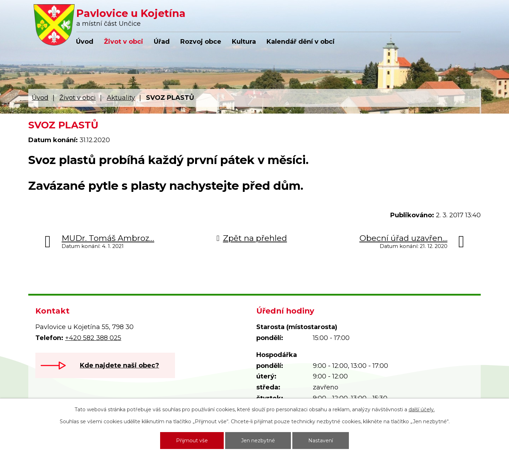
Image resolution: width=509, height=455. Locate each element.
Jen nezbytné (258, 440)
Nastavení (320, 440)
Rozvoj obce (200, 42)
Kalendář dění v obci (301, 42)
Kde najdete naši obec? (119, 365)
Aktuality (121, 98)
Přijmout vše (192, 440)
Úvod (84, 42)
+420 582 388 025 (93, 338)
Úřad (162, 42)
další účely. (422, 409)
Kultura (244, 42)
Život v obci (123, 42)
